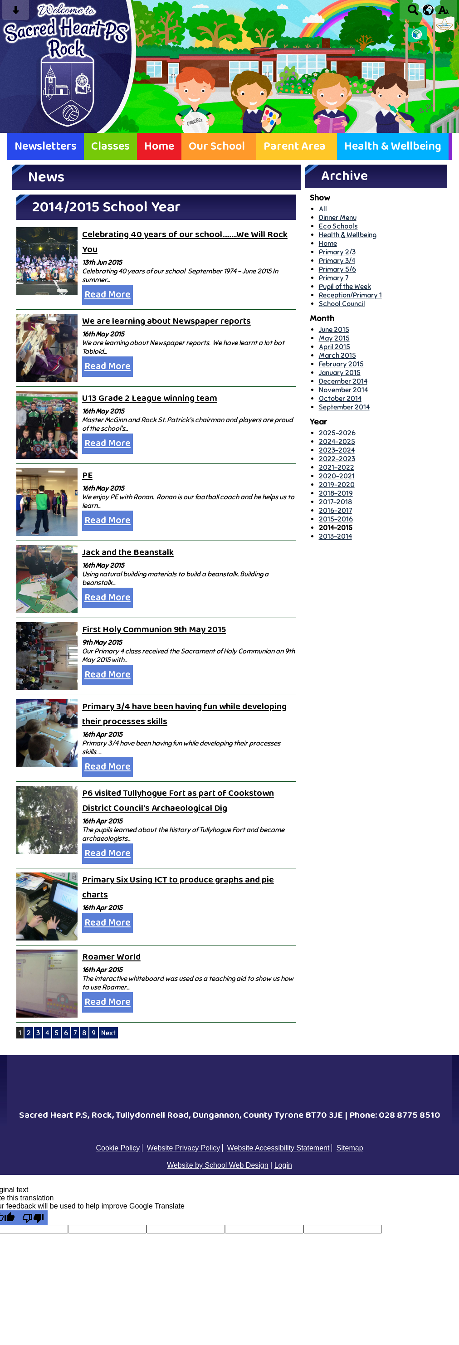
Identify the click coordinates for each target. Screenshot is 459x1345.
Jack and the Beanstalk (128, 552)
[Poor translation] (33, 1217)
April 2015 (334, 346)
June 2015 (334, 329)
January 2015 (340, 372)
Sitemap (350, 1148)
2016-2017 (335, 510)
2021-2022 (336, 467)
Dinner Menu (337, 217)
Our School (217, 146)
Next (108, 1032)
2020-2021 (337, 476)
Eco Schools (338, 226)
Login (283, 1165)
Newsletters (46, 146)
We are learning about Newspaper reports (166, 321)
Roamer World (111, 957)
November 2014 (343, 389)
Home (159, 146)
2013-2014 (335, 536)
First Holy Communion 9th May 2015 (154, 629)
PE (87, 475)
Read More (107, 295)
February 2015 (341, 364)
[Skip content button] (15, 13)
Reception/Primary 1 (350, 295)
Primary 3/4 (337, 260)
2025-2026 (337, 433)
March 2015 (337, 355)
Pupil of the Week (345, 286)
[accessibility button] (443, 13)
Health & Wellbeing (392, 146)
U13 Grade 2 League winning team (149, 398)
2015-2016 (336, 519)
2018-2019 (336, 493)
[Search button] (413, 13)
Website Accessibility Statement (278, 1148)
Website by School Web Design (218, 1165)
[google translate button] (428, 10)
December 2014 (343, 381)
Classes (110, 146)
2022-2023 (337, 458)
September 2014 (344, 407)
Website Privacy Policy (183, 1148)
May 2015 (334, 338)
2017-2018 (335, 501)
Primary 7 (333, 277)
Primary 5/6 (337, 269)
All (323, 209)
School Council (342, 303)
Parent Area (295, 146)
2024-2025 (337, 441)
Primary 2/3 (337, 252)
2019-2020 (337, 484)
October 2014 (340, 398)
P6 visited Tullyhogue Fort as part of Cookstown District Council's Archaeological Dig (178, 801)
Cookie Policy (118, 1148)
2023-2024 (337, 450)
